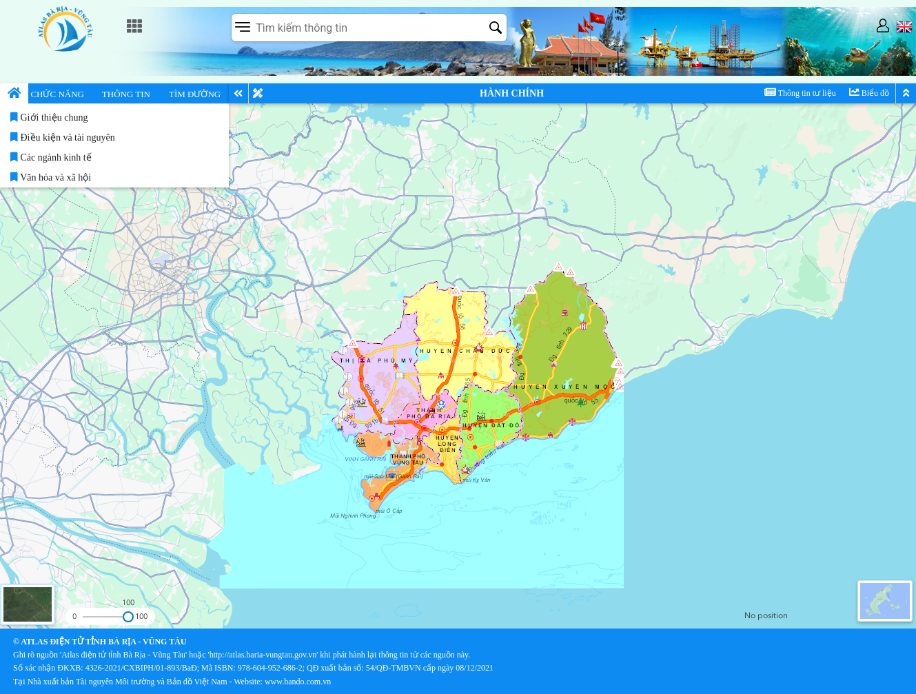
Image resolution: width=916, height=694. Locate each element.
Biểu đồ (869, 92)
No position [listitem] (766, 615)
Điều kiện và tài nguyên (62, 137)
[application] (458, 347)
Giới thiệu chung (49, 117)
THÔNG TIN (126, 94)
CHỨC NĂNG (57, 94)
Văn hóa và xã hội (50, 177)
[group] (802, 616)
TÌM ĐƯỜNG (195, 94)
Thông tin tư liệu (800, 92)
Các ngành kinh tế (51, 157)
